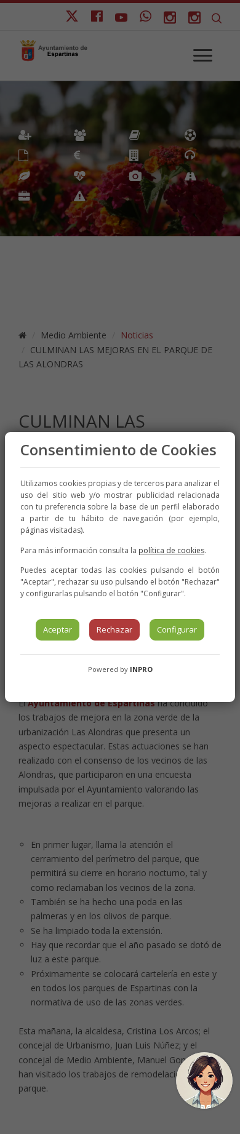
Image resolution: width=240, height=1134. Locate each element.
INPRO (141, 669)
